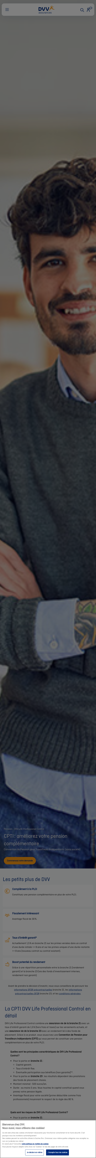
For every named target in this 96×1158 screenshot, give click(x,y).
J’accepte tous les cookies (57, 1152)
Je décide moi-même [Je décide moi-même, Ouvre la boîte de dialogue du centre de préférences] (34, 1152)
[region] (48, 1139)
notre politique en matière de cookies (35, 1144)
